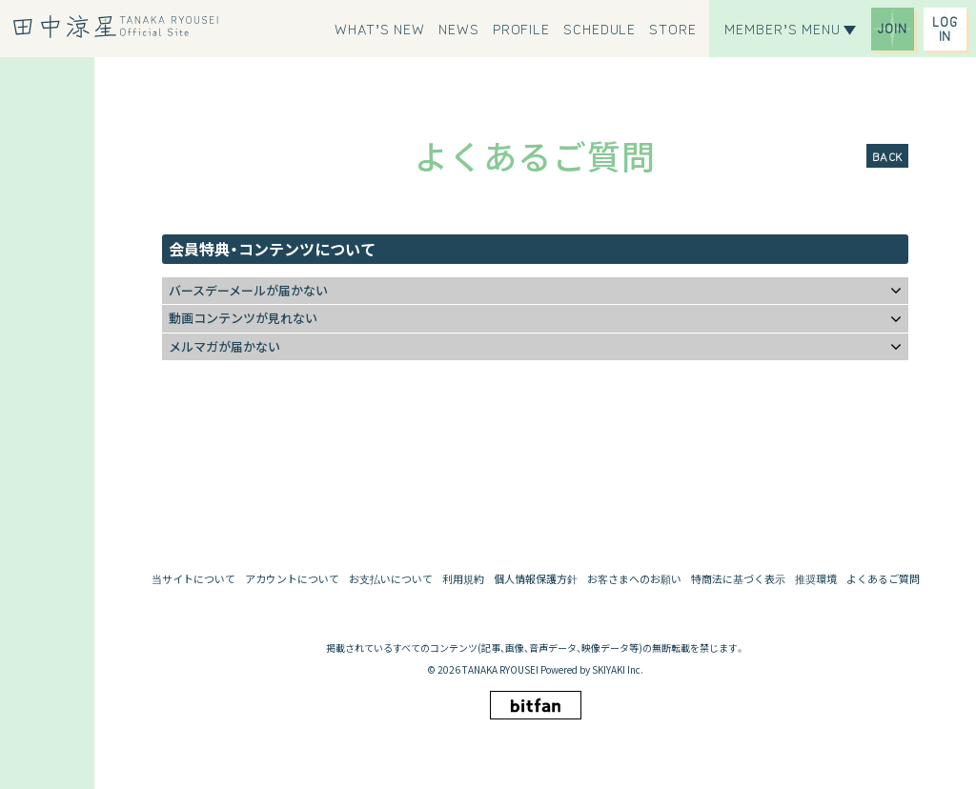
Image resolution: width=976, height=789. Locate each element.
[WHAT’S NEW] (380, 28)
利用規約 (463, 579)
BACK (887, 156)
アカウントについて (292, 579)
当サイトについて (193, 579)
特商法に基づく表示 (738, 579)
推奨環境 (816, 579)
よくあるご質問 (883, 579)
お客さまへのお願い (634, 579)
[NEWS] (459, 28)
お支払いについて (391, 579)
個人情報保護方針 (536, 579)
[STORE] (672, 28)
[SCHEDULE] (599, 28)
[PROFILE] (521, 28)
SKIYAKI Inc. (617, 669)
